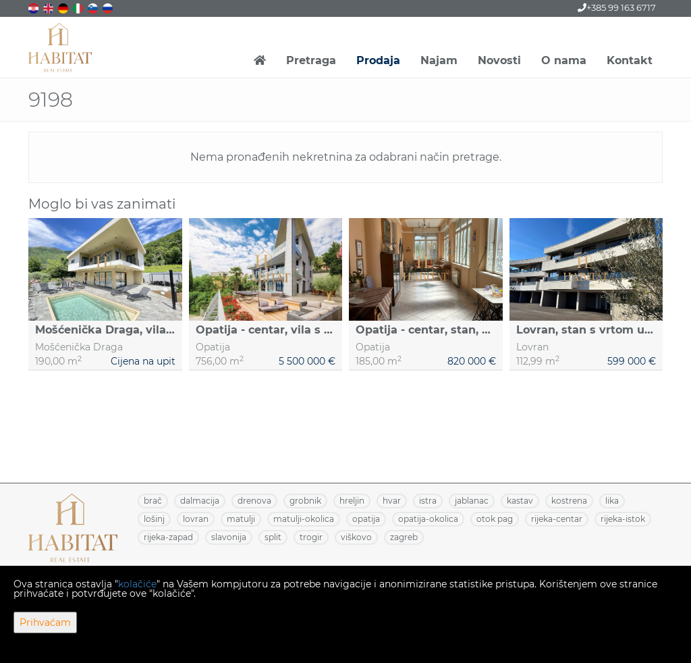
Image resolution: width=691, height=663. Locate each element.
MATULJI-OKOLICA (303, 519)
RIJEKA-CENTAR (556, 519)
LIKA (612, 501)
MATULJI (241, 519)
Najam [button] (439, 60)
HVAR (392, 501)
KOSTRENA (569, 501)
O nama (563, 60)
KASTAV (520, 501)
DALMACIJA (199, 501)
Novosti (499, 60)
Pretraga (311, 60)
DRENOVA (254, 501)
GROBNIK (305, 501)
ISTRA (428, 501)
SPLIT (273, 537)
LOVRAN (196, 519)
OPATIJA (366, 519)
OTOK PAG (494, 519)
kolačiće (137, 584)
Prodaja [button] (378, 60)
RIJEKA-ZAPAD (168, 537)
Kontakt (630, 60)
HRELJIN (351, 501)
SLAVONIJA (228, 537)
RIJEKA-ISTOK (623, 519)
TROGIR (311, 537)
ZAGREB (404, 537)
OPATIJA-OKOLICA (428, 519)
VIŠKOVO (356, 537)
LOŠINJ (154, 519)
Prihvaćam (45, 622)
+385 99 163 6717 (617, 7)
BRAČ (153, 501)
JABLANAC (472, 501)
